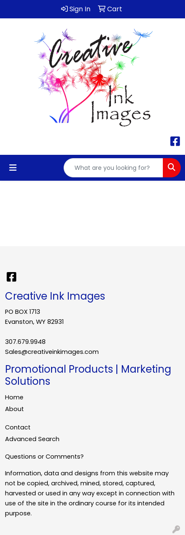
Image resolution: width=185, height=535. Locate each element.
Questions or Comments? (44, 456)
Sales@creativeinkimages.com (52, 352)
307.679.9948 (25, 342)
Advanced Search (32, 439)
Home (14, 397)
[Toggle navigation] (13, 168)
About (14, 409)
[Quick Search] (113, 167)
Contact (18, 427)
